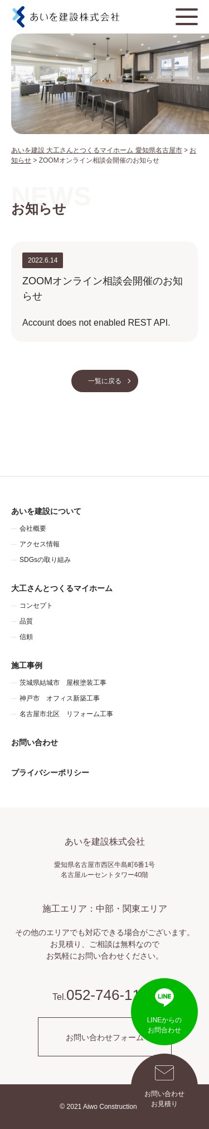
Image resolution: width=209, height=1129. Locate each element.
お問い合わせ (34, 742)
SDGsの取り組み (45, 560)
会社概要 (33, 528)
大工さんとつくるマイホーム (62, 588)
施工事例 (26, 665)
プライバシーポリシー (50, 772)
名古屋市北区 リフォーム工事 (66, 714)
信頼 (26, 637)
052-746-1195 (111, 995)
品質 (26, 621)
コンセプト (36, 605)
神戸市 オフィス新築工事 (60, 698)
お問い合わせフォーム (105, 1037)
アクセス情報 (40, 544)
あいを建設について (46, 511)
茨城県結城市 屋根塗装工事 (63, 683)
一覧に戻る (104, 381)
